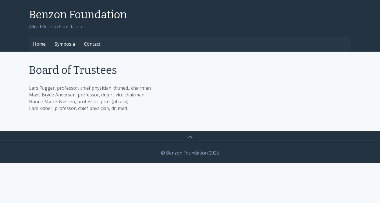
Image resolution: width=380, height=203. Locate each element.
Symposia (65, 44)
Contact (92, 44)
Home (39, 44)
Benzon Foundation (78, 14)
